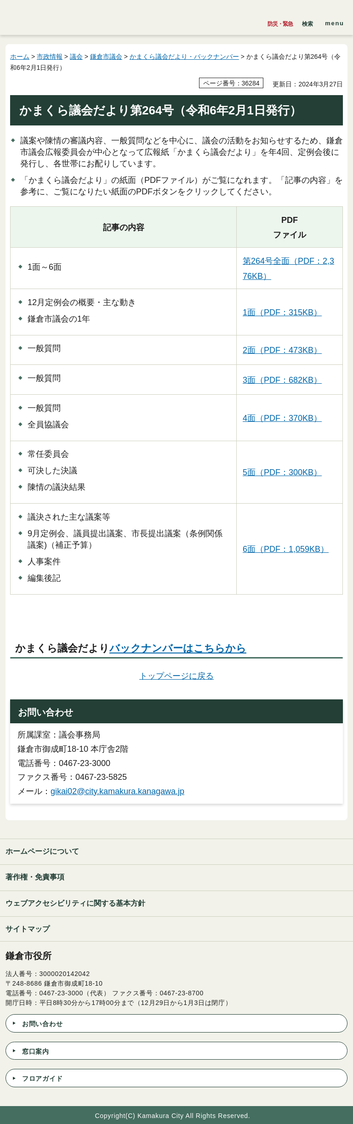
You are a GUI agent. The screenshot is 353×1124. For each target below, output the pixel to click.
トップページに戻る (176, 676)
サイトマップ (28, 929)
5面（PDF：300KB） (282, 472)
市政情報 (50, 56)
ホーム (19, 56)
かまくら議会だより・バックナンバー (184, 56)
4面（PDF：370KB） (282, 418)
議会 (76, 56)
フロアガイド (42, 1078)
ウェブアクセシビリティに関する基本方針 (75, 903)
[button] (307, 21)
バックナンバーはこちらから (177, 648)
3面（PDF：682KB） (282, 380)
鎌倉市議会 (106, 56)
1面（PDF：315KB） (282, 312)
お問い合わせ (42, 1023)
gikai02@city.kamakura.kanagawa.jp (117, 791)
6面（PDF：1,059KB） (286, 549)
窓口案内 (35, 1051)
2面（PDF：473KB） (282, 350)
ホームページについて (42, 851)
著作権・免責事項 (35, 877)
